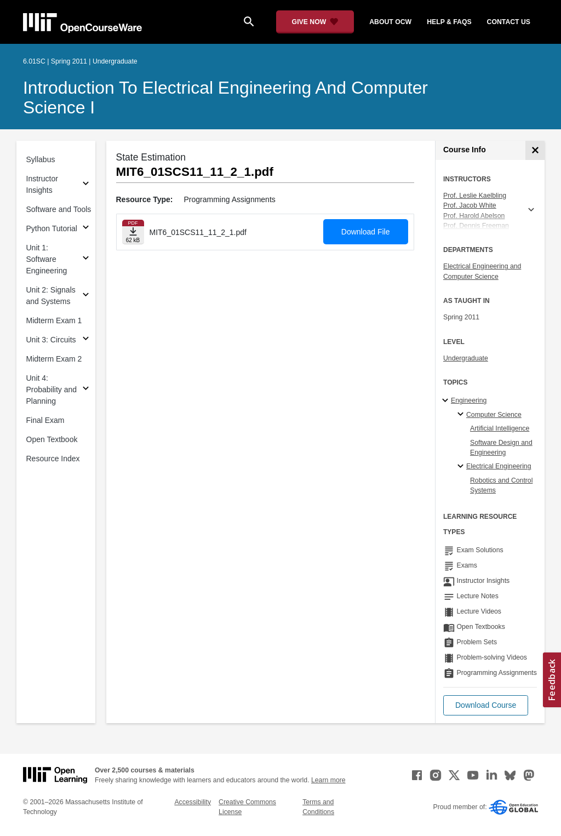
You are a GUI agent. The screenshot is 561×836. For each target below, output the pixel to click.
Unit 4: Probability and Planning (51, 389)
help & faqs (449, 22)
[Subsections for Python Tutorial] (85, 228)
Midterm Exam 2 (54, 358)
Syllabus (40, 159)
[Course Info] (535, 150)
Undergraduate (465, 358)
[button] (485, 705)
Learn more (328, 780)
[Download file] (133, 232)
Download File (365, 231)
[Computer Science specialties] (462, 415)
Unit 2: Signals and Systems (51, 295)
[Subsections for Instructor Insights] (85, 184)
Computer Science (494, 415)
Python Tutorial (51, 228)
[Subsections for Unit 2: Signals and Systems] (85, 296)
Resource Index (53, 458)
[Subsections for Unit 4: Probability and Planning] (85, 389)
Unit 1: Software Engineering (46, 259)
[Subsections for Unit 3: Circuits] (85, 340)
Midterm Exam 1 (54, 320)
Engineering (468, 400)
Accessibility (192, 802)
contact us (508, 22)
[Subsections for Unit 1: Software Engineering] (85, 259)
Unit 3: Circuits (51, 339)
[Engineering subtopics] (446, 401)
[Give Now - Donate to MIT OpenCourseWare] (315, 21)
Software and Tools (58, 209)
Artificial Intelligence (499, 428)
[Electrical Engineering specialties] (462, 467)
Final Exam (45, 420)
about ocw (390, 22)
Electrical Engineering (498, 466)
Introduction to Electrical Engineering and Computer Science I (225, 97)
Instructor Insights (42, 184)
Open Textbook (52, 439)
